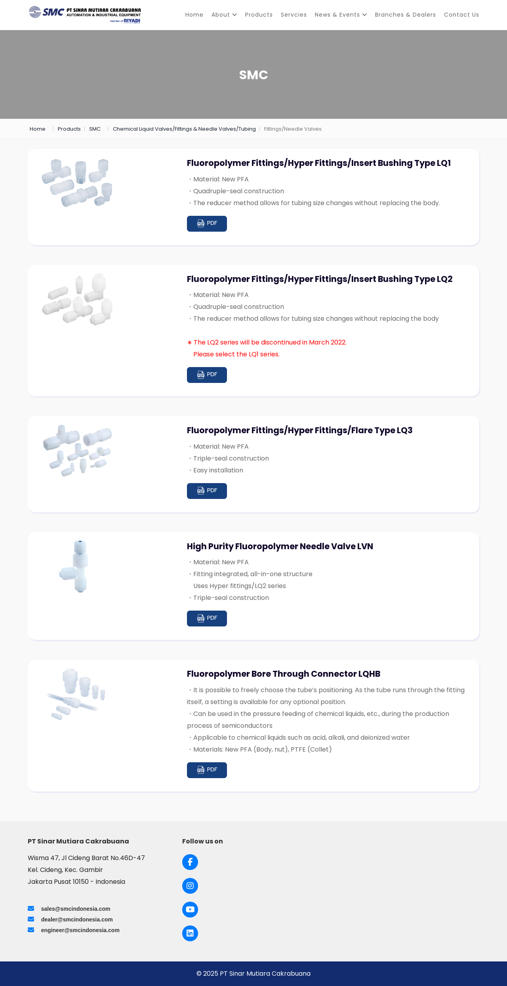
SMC (95, 129)
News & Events (341, 15)
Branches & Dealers (405, 15)
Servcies (294, 15)
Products (259, 15)
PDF (206, 223)
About (224, 15)
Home (194, 15)
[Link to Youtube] (190, 910)
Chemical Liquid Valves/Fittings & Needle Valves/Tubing (184, 129)
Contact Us (461, 15)
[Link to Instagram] (190, 886)
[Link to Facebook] (190, 862)
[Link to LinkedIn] (190, 933)
